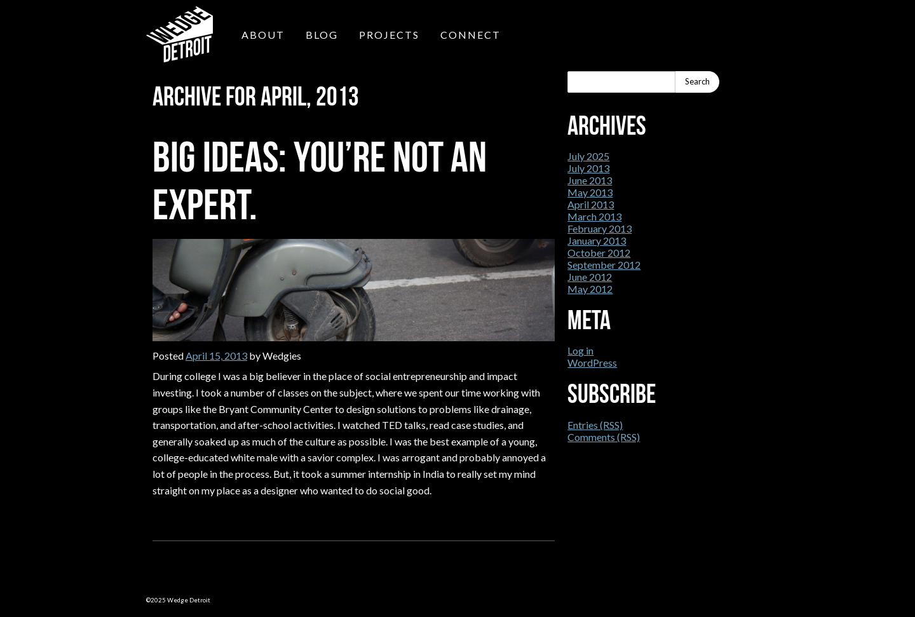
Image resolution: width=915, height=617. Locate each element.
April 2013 (590, 204)
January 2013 (596, 240)
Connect (470, 35)
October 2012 (598, 253)
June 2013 (589, 180)
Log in (580, 350)
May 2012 (590, 289)
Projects (389, 35)
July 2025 (588, 156)
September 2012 (603, 265)
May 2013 (590, 192)
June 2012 (589, 277)
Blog (322, 35)
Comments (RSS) (603, 437)
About (263, 35)
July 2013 (588, 168)
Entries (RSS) (595, 425)
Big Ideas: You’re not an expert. (319, 180)
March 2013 (594, 216)
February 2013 (599, 228)
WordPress (592, 362)
